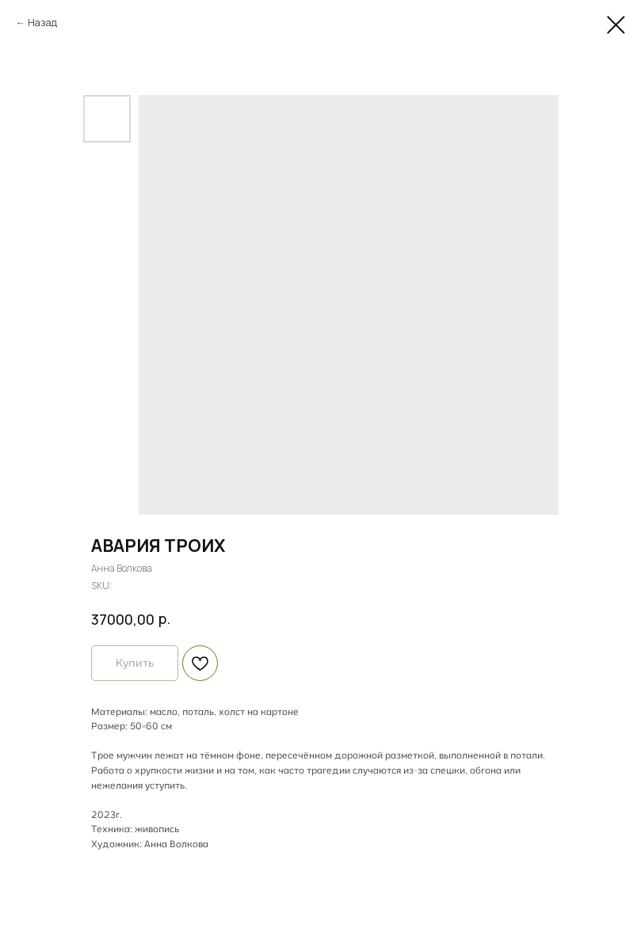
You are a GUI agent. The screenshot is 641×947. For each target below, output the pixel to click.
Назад (42, 22)
